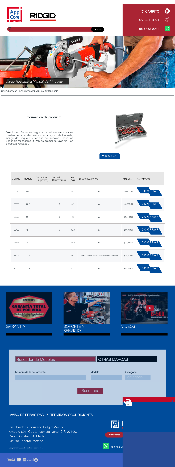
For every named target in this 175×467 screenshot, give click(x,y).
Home (4, 91)
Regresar (110, 156)
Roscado (12, 91)
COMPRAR (150, 191)
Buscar (98, 30)
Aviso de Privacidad (27, 415)
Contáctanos (114, 435)
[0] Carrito (149, 12)
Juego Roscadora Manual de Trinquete (38, 91)
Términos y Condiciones (71, 415)
